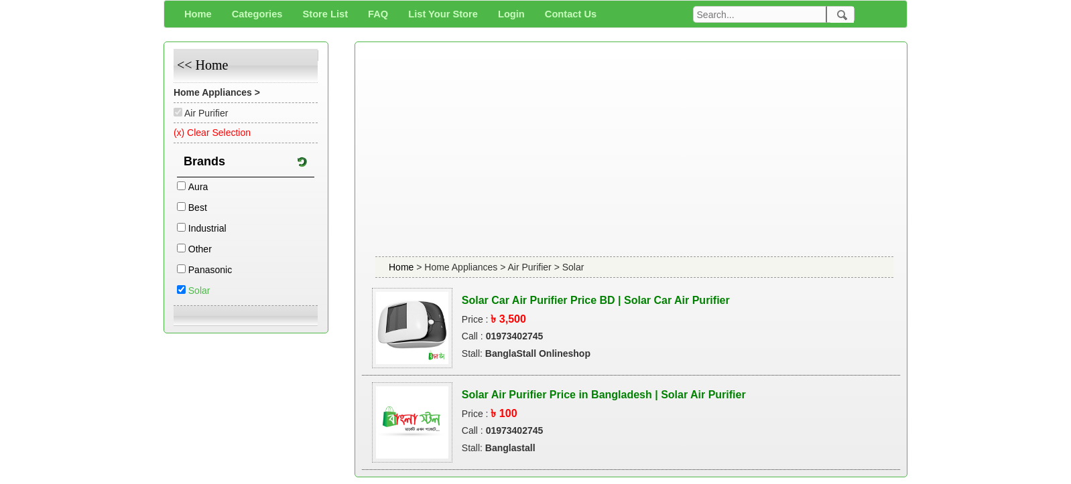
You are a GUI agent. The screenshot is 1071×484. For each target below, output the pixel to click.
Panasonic (210, 269)
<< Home (202, 65)
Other (200, 249)
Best (197, 207)
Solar (199, 290)
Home (402, 267)
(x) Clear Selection (212, 132)
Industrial (207, 228)
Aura (198, 186)
